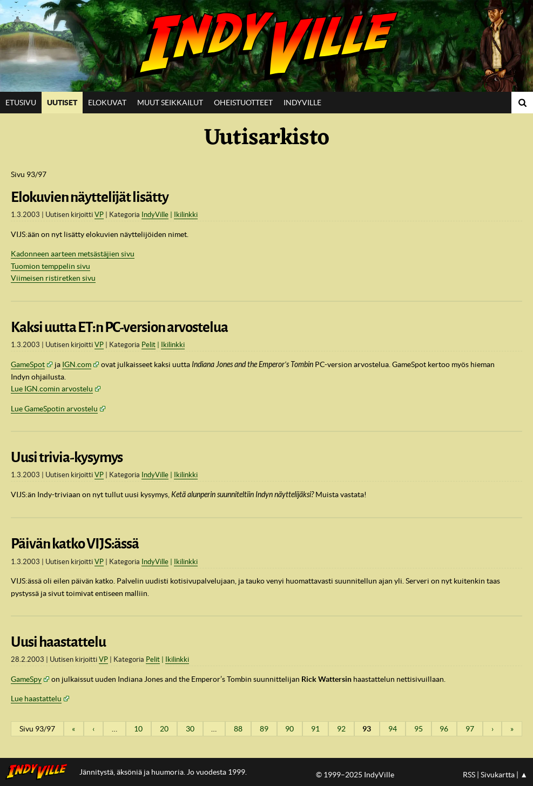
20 (164, 728)
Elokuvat (107, 102)
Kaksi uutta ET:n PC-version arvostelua (119, 327)
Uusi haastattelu (58, 642)
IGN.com (76, 364)
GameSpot (28, 364)
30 (190, 728)
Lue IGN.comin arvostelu (52, 388)
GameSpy (26, 679)
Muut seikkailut (170, 102)
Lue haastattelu (36, 698)
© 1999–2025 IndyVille (355, 774)
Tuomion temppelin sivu (50, 266)
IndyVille (266, 46)
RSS (469, 774)
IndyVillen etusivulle (39, 772)
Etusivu (20, 102)
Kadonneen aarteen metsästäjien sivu (72, 253)
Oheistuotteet (243, 102)
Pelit (148, 345)
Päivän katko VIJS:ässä (75, 544)
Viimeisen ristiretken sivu (53, 278)
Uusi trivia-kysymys (67, 457)
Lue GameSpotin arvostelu (54, 408)
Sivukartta (498, 774)
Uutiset (62, 102)
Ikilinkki (186, 215)
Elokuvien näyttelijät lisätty (89, 197)
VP (99, 215)
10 (138, 728)
